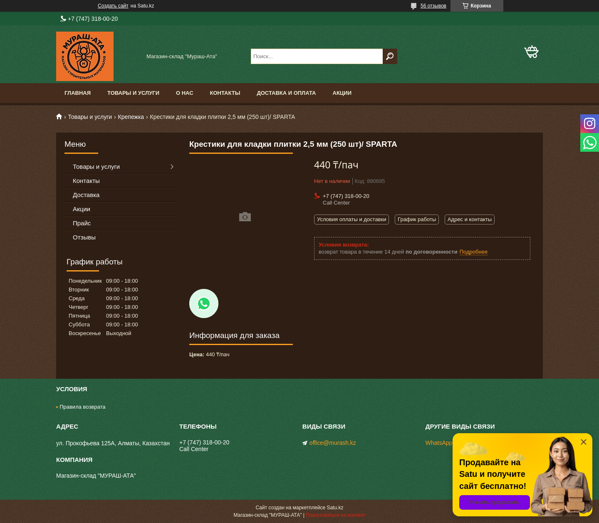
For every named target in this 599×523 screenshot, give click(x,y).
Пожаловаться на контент (335, 515)
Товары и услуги (133, 93)
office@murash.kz (332, 442)
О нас (184, 93)
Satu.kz (335, 508)
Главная (77, 93)
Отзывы (84, 237)
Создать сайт (113, 6)
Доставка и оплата (286, 93)
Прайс (82, 223)
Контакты (225, 93)
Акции (342, 93)
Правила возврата (82, 407)
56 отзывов (433, 6)
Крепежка (131, 116)
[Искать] (390, 56)
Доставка (86, 194)
